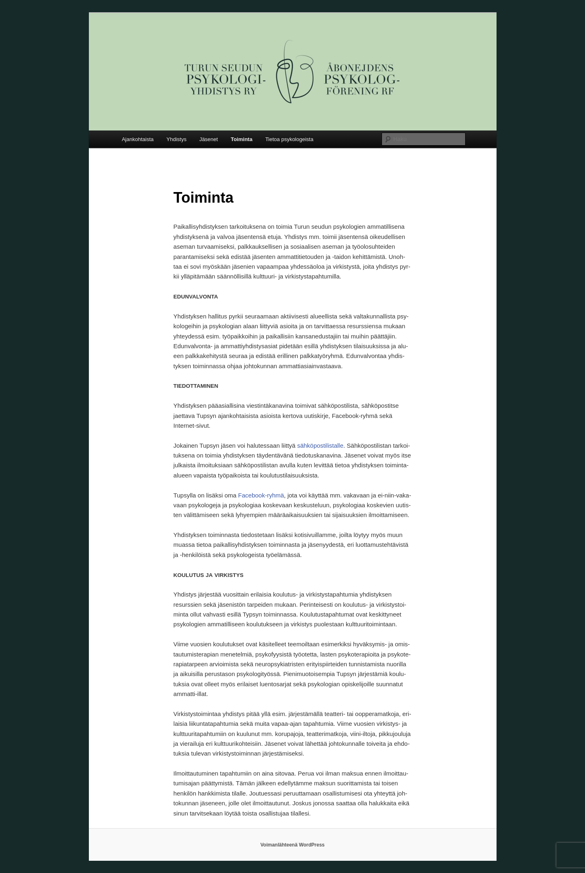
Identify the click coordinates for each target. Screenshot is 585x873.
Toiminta (241, 139)
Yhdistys (176, 139)
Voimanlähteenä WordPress (292, 845)
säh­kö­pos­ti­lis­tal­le (320, 445)
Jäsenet (208, 139)
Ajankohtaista (138, 139)
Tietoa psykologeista (289, 139)
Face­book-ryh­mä (261, 495)
